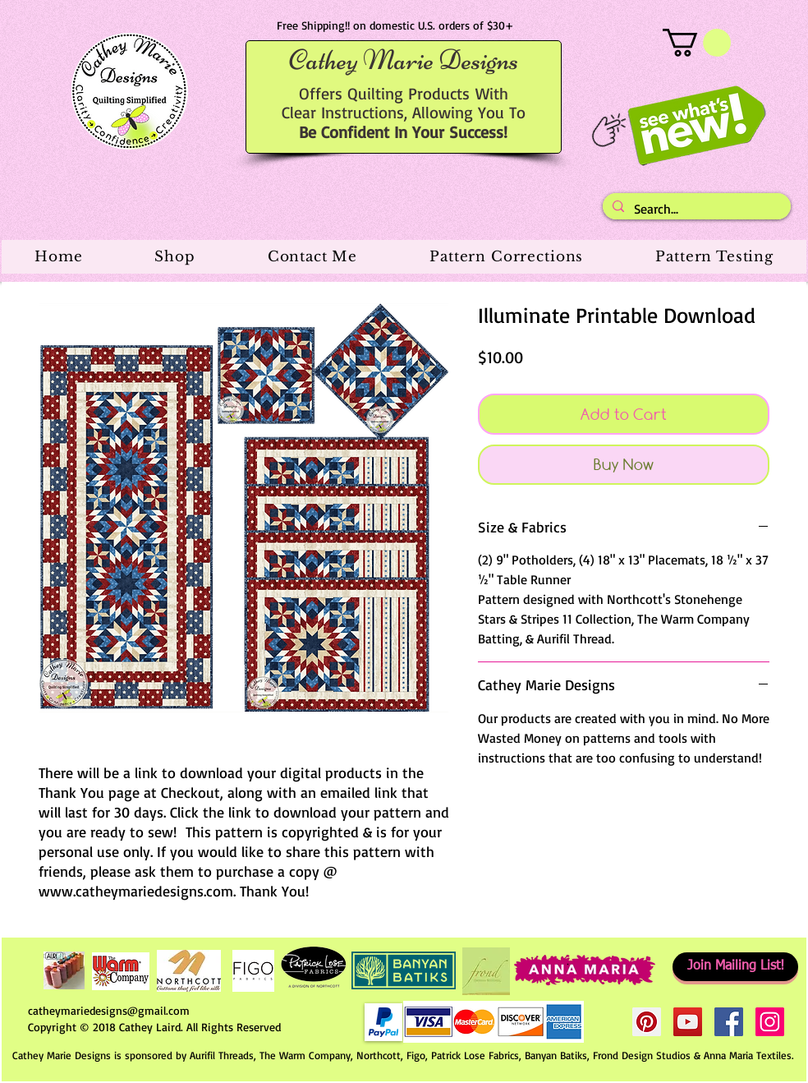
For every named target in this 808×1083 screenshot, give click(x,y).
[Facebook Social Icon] (728, 1021)
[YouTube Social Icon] (687, 1021)
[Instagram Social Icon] (769, 1021)
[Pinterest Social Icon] (646, 1021)
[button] (697, 43)
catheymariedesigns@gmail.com (109, 1010)
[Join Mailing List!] (735, 966)
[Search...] (695, 208)
